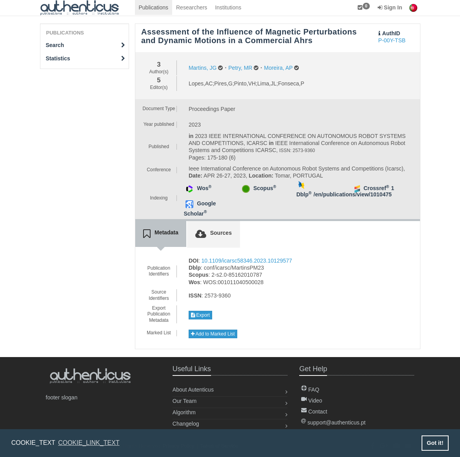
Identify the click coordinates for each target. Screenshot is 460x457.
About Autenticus (193, 389)
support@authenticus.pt (333, 422)
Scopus (264, 188)
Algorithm (184, 412)
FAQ (310, 389)
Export (200, 315)
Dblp (304, 194)
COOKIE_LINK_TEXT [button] (89, 442)
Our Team (184, 401)
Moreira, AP (278, 68)
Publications (154, 7)
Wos (204, 188)
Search (85, 45)
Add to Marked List (213, 334)
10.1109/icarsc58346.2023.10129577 (247, 261)
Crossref (376, 188)
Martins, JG (203, 68)
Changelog (186, 424)
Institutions (228, 7)
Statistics (85, 58)
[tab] (160, 234)
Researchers (191, 7)
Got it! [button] (435, 443)
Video (311, 400)
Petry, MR (240, 68)
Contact (314, 411)
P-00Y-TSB (392, 40)
